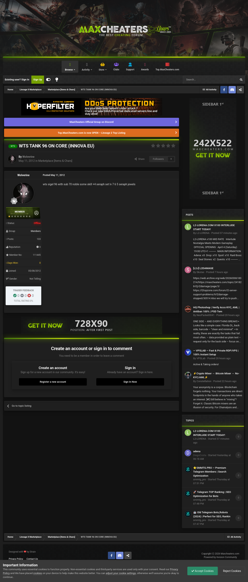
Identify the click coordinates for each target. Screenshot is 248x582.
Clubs (116, 69)
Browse (69, 69)
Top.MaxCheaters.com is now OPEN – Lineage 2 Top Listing (91, 132)
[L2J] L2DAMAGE (203, 268)
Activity (86, 69)
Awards (145, 69)
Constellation (203, 381)
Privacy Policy (16, 559)
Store (102, 69)
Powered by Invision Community (220, 557)
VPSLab (200, 358)
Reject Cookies (231, 571)
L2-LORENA (202, 233)
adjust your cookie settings (121, 573)
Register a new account (53, 381)
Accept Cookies (202, 571)
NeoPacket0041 (205, 315)
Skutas (200, 272)
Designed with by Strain (22, 551)
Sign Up (37, 79)
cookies (37, 573)
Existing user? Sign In (17, 79)
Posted (224, 233)
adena (196, 451)
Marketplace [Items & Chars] (55, 160)
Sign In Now (130, 381)
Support (130, 69)
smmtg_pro (199, 479)
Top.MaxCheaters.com (167, 69)
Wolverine (28, 156)
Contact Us (32, 559)
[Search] (201, 80)
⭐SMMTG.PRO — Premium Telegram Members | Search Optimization (209, 471)
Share (140, 159)
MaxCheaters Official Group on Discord (92, 122)
